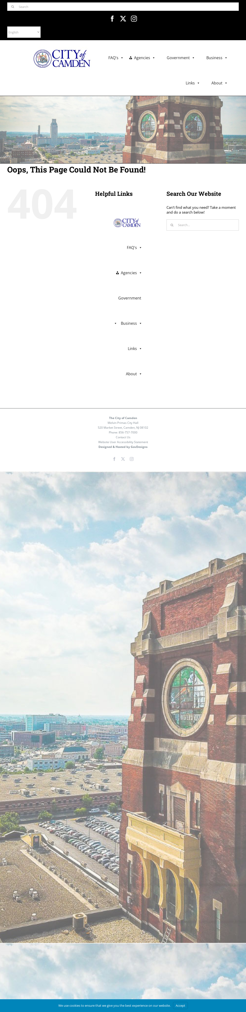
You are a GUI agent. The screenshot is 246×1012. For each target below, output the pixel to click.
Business (217, 57)
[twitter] (123, 19)
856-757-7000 (128, 432)
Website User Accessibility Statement (123, 442)
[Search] (123, 6)
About (219, 83)
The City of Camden (123, 418)
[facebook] (112, 19)
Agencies (144, 57)
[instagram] (134, 19)
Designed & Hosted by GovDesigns (123, 447)
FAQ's (116, 57)
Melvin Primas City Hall (123, 423)
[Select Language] (24, 32)
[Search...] (202, 225)
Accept (180, 1005)
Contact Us (123, 437)
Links (193, 83)
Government (181, 57)
